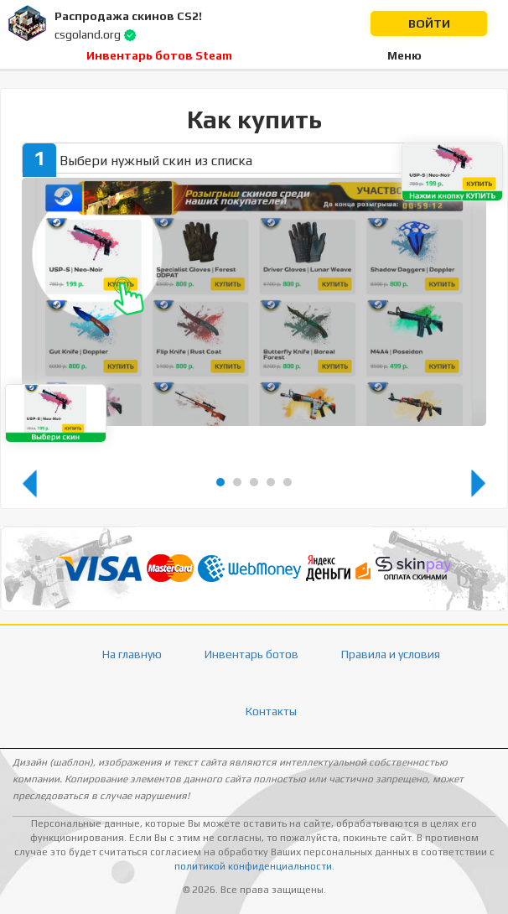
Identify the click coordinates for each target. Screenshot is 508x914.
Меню (404, 55)
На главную (132, 654)
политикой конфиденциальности (253, 866)
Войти (429, 23)
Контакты (271, 711)
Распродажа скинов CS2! (128, 16)
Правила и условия (390, 654)
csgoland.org (87, 34)
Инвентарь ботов (251, 654)
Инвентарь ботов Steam (159, 55)
